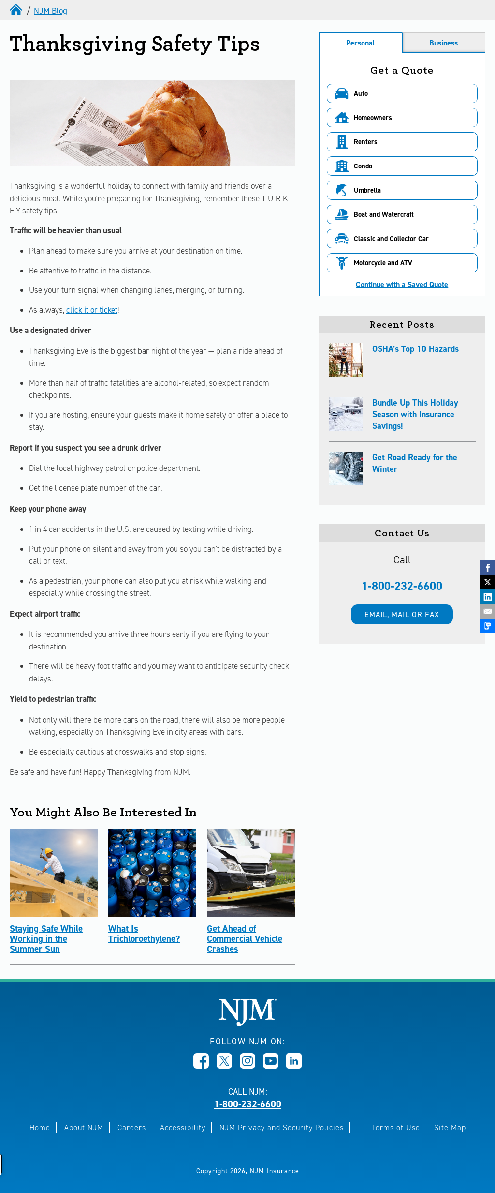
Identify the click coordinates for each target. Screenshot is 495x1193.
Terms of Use (396, 1127)
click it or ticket (91, 309)
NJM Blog (50, 10)
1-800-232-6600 (402, 586)
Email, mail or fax (401, 614)
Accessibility (182, 1127)
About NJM (83, 1127)
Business (443, 43)
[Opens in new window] (201, 1066)
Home (39, 1127)
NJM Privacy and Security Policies (281, 1127)
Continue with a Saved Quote (402, 284)
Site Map (450, 1127)
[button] (402, 93)
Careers (131, 1127)
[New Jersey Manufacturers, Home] (247, 1023)
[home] (17, 10)
